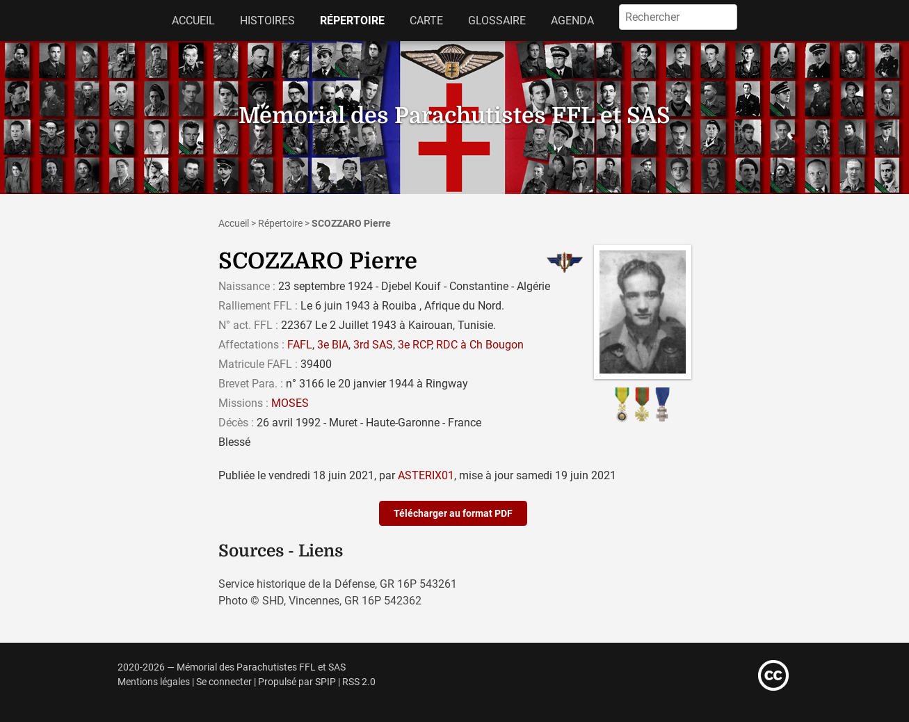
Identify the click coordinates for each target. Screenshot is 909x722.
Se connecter (224, 682)
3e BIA (332, 344)
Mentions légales (154, 682)
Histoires (267, 20)
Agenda (572, 20)
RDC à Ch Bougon (480, 344)
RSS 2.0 (359, 682)
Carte (426, 20)
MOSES (290, 403)
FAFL (299, 344)
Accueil (193, 20)
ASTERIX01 (426, 475)
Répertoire (352, 20)
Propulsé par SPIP (297, 682)
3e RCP (414, 344)
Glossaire (497, 20)
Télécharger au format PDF (453, 513)
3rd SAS (373, 344)
